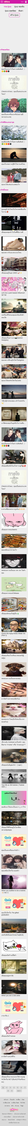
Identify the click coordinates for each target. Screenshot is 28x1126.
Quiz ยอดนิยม (10, 11)
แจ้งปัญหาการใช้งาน (21, 1119)
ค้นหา (21, 11)
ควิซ (12, 1105)
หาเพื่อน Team (15, 1102)
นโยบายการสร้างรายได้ (18, 1116)
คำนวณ (17, 1105)
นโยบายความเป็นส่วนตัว (20, 1113)
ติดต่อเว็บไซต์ (11, 1119)
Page (22, 1105)
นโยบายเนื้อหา (7, 1116)
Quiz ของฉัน (19, 7)
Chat (23, 1099)
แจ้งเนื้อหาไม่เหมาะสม (14, 1122)
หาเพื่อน (18, 1099)
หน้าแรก (6, 1099)
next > (19, 1091)
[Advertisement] (14, 33)
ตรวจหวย (7, 1105)
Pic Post (22, 1102)
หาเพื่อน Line (6, 1102)
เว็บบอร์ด (12, 1099)
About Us (4, 1119)
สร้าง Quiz (14, 15)
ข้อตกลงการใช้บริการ (7, 1113)
